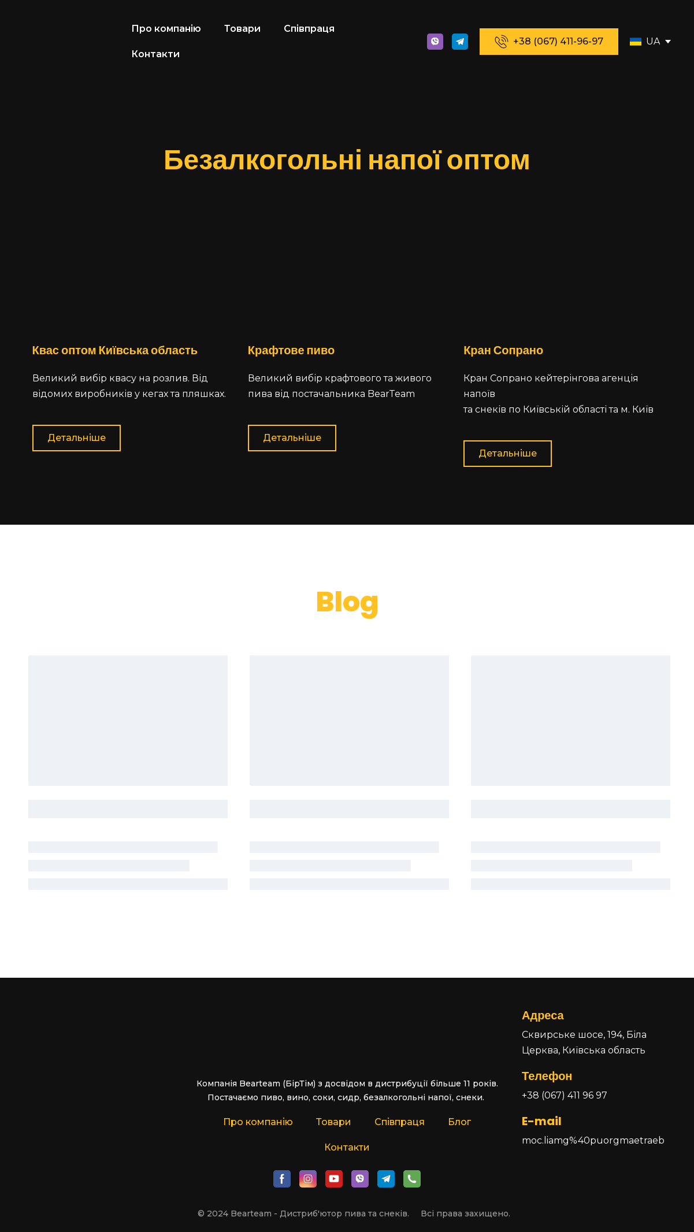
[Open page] (635, 41)
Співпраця (309, 28)
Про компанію (166, 28)
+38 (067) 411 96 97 (564, 1095)
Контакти (155, 54)
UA (653, 41)
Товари (242, 28)
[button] (435, 42)
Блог (459, 1121)
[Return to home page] (69, 41)
